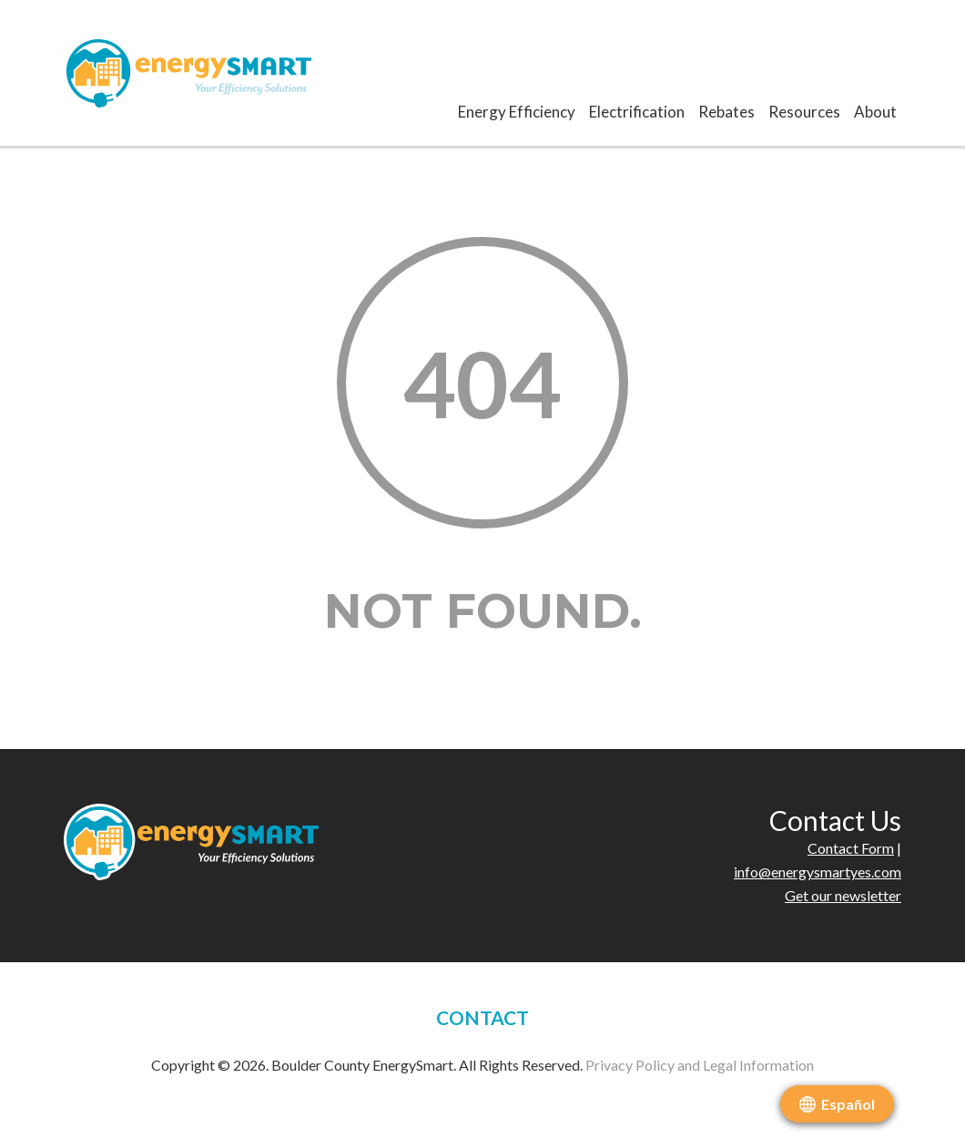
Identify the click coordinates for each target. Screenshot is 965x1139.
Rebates (726, 111)
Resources (804, 111)
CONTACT (482, 1017)
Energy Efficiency (516, 111)
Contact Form (851, 848)
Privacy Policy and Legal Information (699, 1064)
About (875, 111)
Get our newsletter (843, 895)
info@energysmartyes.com (817, 871)
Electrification (637, 111)
